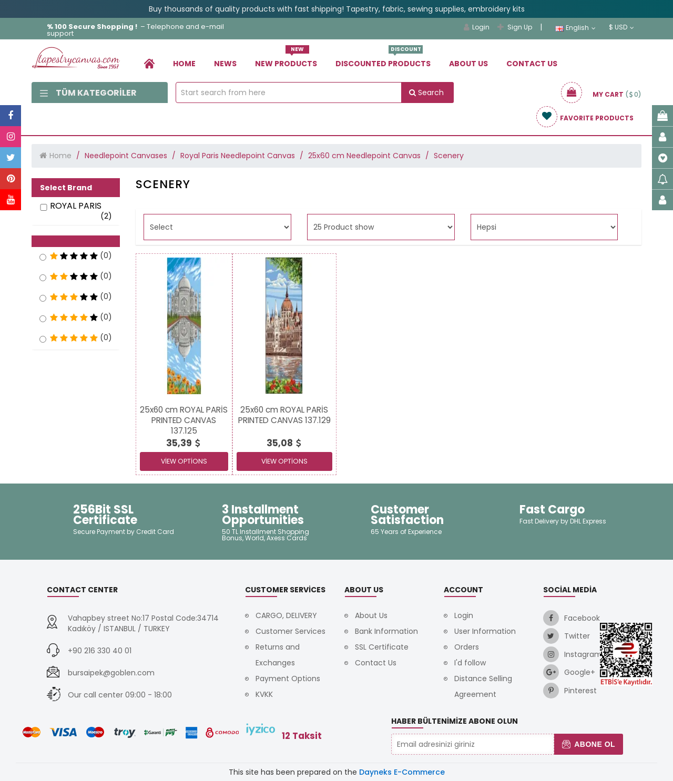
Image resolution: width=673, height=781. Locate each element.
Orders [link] (466, 647)
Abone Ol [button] (588, 744)
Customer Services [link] (290, 631)
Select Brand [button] (66, 187)
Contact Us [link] (531, 63)
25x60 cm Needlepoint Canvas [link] (364, 155)
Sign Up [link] (514, 27)
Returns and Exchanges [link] (278, 655)
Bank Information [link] (386, 631)
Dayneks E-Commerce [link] (402, 772)
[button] (76, 241)
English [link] (575, 28)
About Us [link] (468, 63)
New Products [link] (286, 59)
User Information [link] (485, 631)
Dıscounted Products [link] (383, 59)
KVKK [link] (264, 694)
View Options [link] (184, 461)
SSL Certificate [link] (382, 647)
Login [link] (477, 27)
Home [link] (184, 63)
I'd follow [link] (470, 662)
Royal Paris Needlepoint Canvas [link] (237, 155)
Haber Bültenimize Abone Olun (454, 721)
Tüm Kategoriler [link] (88, 93)
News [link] (225, 63)
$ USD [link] (621, 27)
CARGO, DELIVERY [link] (286, 615)
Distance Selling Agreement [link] (483, 686)
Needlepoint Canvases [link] (126, 155)
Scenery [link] (449, 155)
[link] (149, 63)
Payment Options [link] (288, 678)
